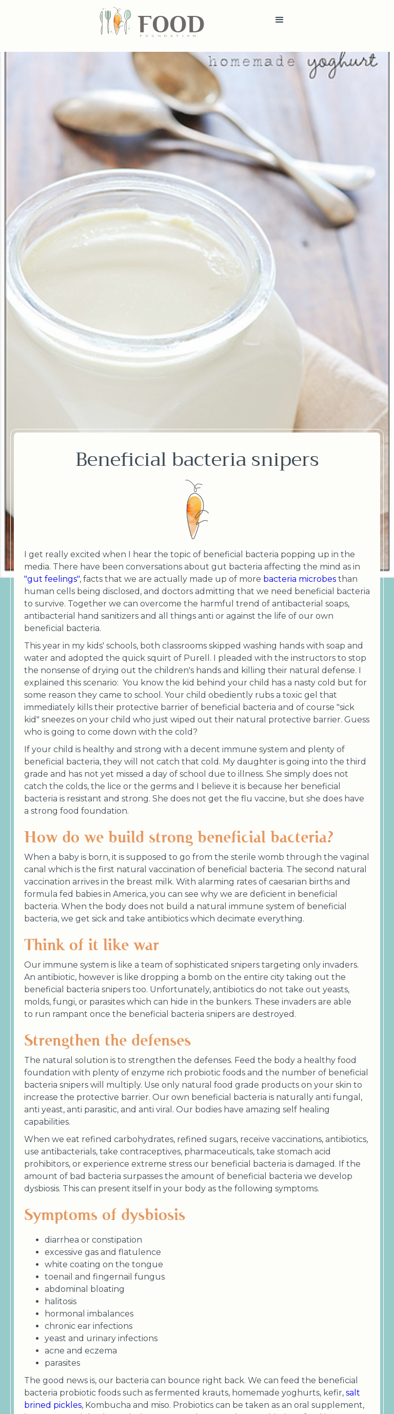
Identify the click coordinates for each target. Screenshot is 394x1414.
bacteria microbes (299, 579)
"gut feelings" (52, 579)
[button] (279, 26)
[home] (152, 26)
